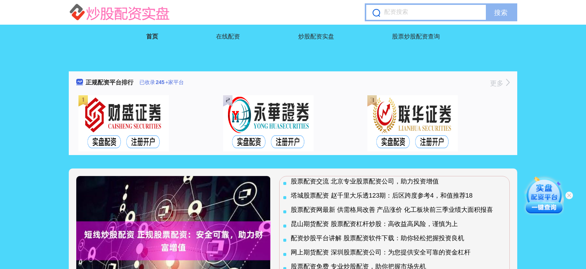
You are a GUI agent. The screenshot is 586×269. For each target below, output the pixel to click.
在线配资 (228, 36)
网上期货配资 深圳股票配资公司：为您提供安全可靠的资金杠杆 (381, 252)
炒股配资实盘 (316, 36)
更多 (500, 83)
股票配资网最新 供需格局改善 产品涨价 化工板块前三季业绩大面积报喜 (392, 209)
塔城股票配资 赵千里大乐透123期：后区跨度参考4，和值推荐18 (381, 195)
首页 (152, 36)
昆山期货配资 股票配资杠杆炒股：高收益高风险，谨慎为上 (374, 224)
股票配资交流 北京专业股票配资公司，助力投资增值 (365, 181)
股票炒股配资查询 (416, 36)
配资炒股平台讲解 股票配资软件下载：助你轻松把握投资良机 (377, 238)
